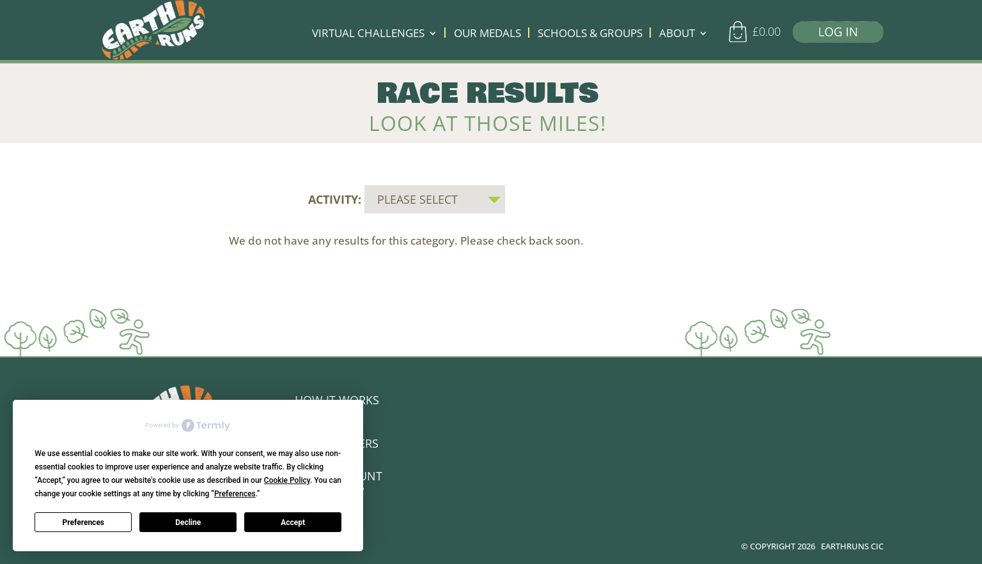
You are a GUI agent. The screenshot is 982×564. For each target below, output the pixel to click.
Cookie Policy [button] (287, 480)
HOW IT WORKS (337, 397)
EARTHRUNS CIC (852, 543)
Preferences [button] (235, 493)
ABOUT (677, 34)
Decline (188, 522)
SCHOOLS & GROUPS (590, 34)
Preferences (84, 522)
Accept (293, 522)
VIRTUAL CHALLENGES (368, 34)
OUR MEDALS (487, 34)
